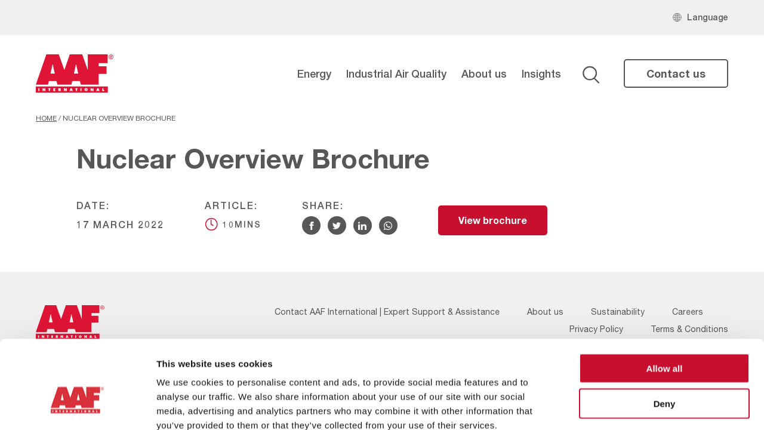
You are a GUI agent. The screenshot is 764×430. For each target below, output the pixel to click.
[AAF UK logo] (74, 73)
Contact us (676, 73)
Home (46, 118)
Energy (314, 73)
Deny (665, 336)
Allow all (664, 301)
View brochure (492, 220)
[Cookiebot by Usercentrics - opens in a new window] (77, 407)
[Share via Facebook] (311, 225)
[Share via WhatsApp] (388, 225)
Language (707, 17)
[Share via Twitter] (337, 225)
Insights (541, 73)
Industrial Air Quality (396, 73)
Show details (626, 406)
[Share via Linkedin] (362, 225)
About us (484, 73)
